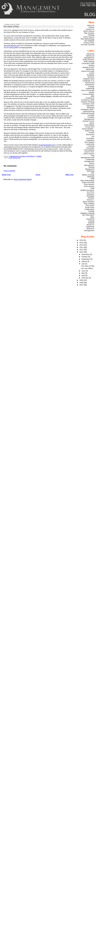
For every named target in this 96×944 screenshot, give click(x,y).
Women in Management (89, 229)
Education (90, 106)
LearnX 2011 (89, 152)
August (84, 261)
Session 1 (90, 200)
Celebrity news (88, 79)
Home (38, 175)
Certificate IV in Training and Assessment (88, 83)
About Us (90, 25)
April (83, 275)
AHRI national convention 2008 (88, 62)
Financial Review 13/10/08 (87, 114)
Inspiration (90, 140)
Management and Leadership (87, 158)
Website (91, 223)
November (85, 254)
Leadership (90, 144)
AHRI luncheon (88, 60)
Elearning (90, 108)
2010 (81, 252)
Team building (89, 204)
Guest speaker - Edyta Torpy (88, 130)
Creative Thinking (87, 102)
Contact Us (90, 29)
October (84, 257)
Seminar (91, 198)
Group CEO (89, 127)
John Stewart (89, 142)
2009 (81, 280)
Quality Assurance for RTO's (87, 191)
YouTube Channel (87, 45)
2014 (81, 243)
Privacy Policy (89, 43)
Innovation (90, 138)
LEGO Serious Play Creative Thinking (88, 33)
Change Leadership (90, 87)
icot (93, 136)
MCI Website (89, 41)
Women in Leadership (90, 226)
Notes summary (88, 182)
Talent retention (88, 202)
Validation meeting (87, 213)
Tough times (89, 207)
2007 (81, 285)
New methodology (87, 181)
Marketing (90, 171)
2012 (81, 247)
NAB (92, 179)
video (92, 217)
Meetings (90, 177)
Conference (89, 98)
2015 (81, 240)
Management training (89, 166)
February (85, 278)
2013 (81, 245)
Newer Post (6, 175)
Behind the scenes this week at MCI (87, 71)
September (85, 259)
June (83, 271)
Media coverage (88, 175)
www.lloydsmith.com (11, 45)
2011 (81, 250)
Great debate (89, 125)
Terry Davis (90, 206)
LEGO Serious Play (15, 157)
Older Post (69, 175)
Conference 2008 (87, 100)
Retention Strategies (90, 195)
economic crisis (88, 104)
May (83, 273)
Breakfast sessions (90, 76)
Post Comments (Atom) (23, 179)
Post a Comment (9, 171)
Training (91, 211)
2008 (81, 283)
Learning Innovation (90, 147)
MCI (92, 173)
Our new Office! (87, 268)
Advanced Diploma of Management (89, 56)
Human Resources (90, 133)
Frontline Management (89, 118)
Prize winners (89, 184)
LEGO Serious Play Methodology (87, 38)
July (83, 264)
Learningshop (89, 150)
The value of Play (87, 266)
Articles (91, 27)
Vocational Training (90, 220)
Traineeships (89, 209)
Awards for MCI (88, 67)
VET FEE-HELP (88, 215)
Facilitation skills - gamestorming (87, 110)
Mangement (89, 169)
